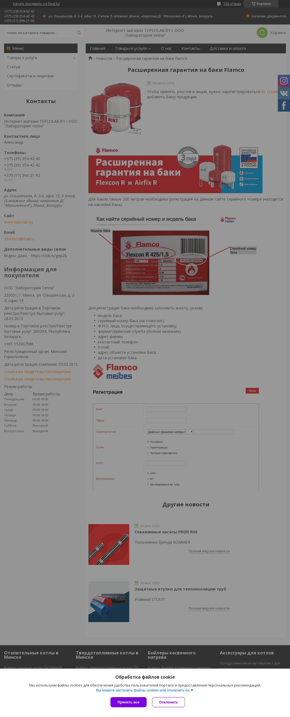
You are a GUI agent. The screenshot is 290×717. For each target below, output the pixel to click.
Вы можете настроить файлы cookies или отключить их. (143, 690)
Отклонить (168, 702)
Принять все (129, 702)
